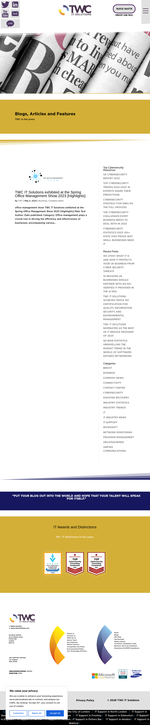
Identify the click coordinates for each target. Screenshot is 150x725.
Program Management (118, 437)
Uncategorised (113, 442)
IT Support (110, 422)
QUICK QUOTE (124, 9)
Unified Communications (114, 449)
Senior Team (72, 640)
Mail (15, 14)
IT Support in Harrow (29, 719)
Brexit (107, 368)
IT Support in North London (111, 712)
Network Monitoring (117, 432)
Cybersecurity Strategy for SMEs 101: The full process (118, 203)
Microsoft (110, 427)
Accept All (55, 713)
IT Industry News (114, 417)
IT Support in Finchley (89, 715)
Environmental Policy (75, 649)
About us (70, 633)
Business (43, 201)
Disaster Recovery (116, 398)
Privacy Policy (85, 700)
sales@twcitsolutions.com (20, 628)
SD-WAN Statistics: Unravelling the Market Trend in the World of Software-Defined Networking (117, 348)
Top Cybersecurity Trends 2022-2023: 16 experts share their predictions (117, 189)
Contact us (71, 636)
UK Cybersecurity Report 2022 (115, 176)
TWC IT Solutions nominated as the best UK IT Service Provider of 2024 (118, 330)
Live (10, 24)
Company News (56, 201)
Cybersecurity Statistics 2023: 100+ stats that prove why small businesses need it (118, 236)
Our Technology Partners (77, 651)
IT (104, 412)
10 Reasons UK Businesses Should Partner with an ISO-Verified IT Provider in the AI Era (118, 284)
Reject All (36, 713)
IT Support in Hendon (118, 719)
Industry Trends (114, 408)
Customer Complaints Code (125, 643)
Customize (18, 713)
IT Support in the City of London (71, 712)
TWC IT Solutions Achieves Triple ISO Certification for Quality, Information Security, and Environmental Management (117, 308)
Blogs (116, 635)
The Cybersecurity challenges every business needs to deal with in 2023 (115, 218)
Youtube (5, 14)
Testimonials (119, 639)
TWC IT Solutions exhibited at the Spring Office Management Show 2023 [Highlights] (50, 194)
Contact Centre (114, 388)
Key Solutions (72, 642)
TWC (20, 201)
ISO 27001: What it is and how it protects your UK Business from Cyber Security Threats (118, 263)
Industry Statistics (116, 403)
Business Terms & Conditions (125, 646)
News (116, 632)
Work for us (71, 638)
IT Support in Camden (57, 719)
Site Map (117, 637)
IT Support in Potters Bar (87, 719)
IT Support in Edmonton (119, 715)
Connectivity (112, 383)
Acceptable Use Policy (76, 647)
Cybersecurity (113, 393)
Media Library (119, 641)
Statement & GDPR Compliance (126, 648)
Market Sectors (73, 644)
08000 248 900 (124, 15)
